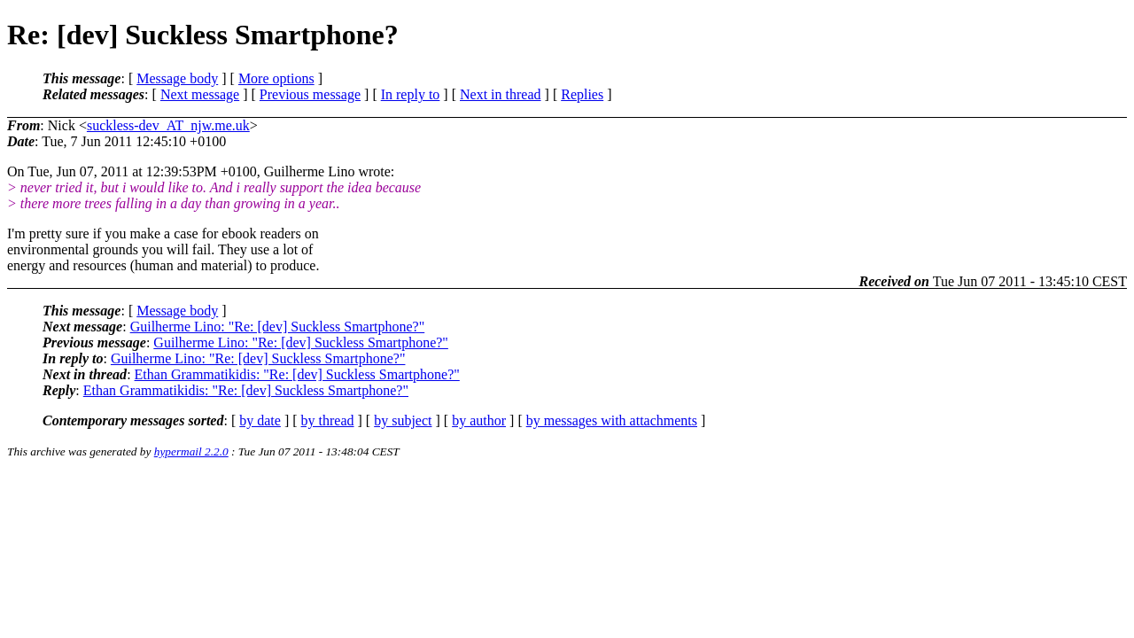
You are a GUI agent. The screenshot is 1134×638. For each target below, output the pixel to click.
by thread (327, 420)
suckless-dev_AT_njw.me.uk (168, 125)
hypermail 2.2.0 (191, 451)
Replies (582, 94)
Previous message (310, 94)
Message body (177, 78)
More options (276, 78)
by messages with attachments (611, 420)
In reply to (410, 94)
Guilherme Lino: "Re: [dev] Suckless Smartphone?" (277, 326)
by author (479, 420)
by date (260, 420)
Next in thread (500, 94)
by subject (402, 420)
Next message (199, 94)
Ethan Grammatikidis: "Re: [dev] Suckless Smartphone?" (297, 374)
